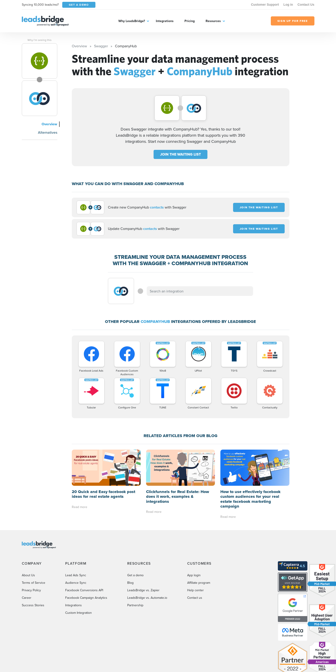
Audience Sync (75, 546)
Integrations (165, 21)
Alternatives (47, 132)
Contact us (194, 561)
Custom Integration (78, 576)
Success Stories (33, 569)
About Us (28, 539)
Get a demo (135, 539)
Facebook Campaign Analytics (86, 561)
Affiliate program (198, 546)
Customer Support (265, 4)
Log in (288, 4)
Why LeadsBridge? (131, 21)
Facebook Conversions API (84, 554)
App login (194, 539)
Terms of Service (33, 546)
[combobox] (200, 291)
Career (26, 561)
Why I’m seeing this (39, 40)
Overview (49, 124)
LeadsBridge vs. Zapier (143, 554)
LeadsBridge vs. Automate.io (147, 561)
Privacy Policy (31, 554)
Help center (195, 554)
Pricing (189, 21)
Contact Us (306, 4)
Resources (213, 21)
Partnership (135, 569)
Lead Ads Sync (75, 539)
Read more (79, 470)
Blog (130, 546)
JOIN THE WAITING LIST (180, 154)
